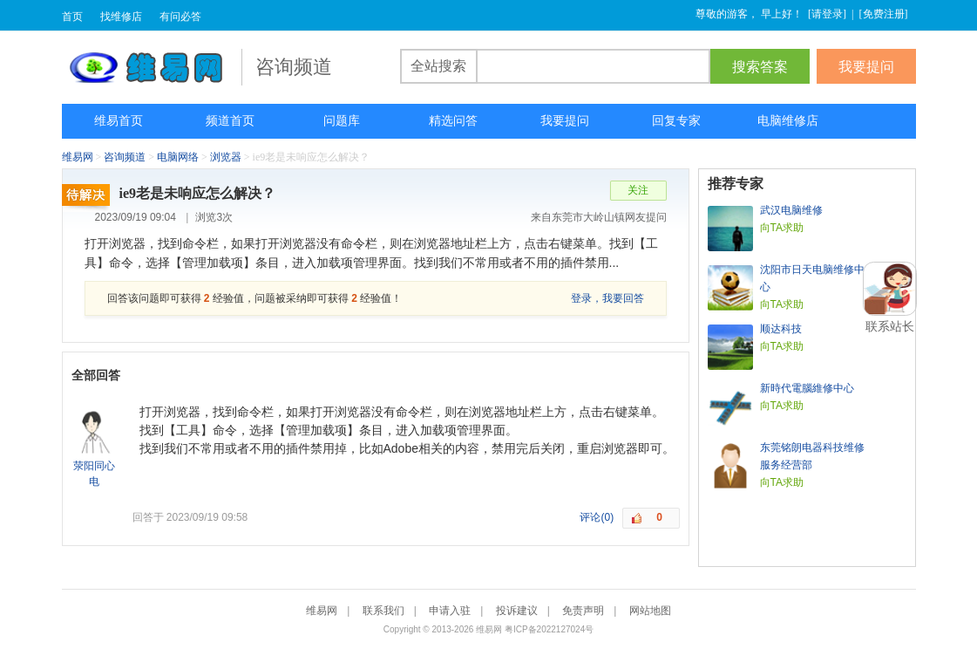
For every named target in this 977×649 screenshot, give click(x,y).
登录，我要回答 (607, 298)
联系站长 (889, 326)
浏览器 (225, 157)
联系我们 (383, 611)
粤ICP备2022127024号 (549, 629)
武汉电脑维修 (791, 210)
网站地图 (650, 611)
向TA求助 (782, 228)
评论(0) (597, 517)
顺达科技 (781, 329)
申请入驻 (450, 611)
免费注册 (884, 14)
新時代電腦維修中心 (807, 388)
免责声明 (583, 611)
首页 (72, 16)
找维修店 (121, 16)
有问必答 (180, 16)
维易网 (151, 67)
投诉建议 (517, 611)
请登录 (827, 14)
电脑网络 (178, 157)
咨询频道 (125, 157)
